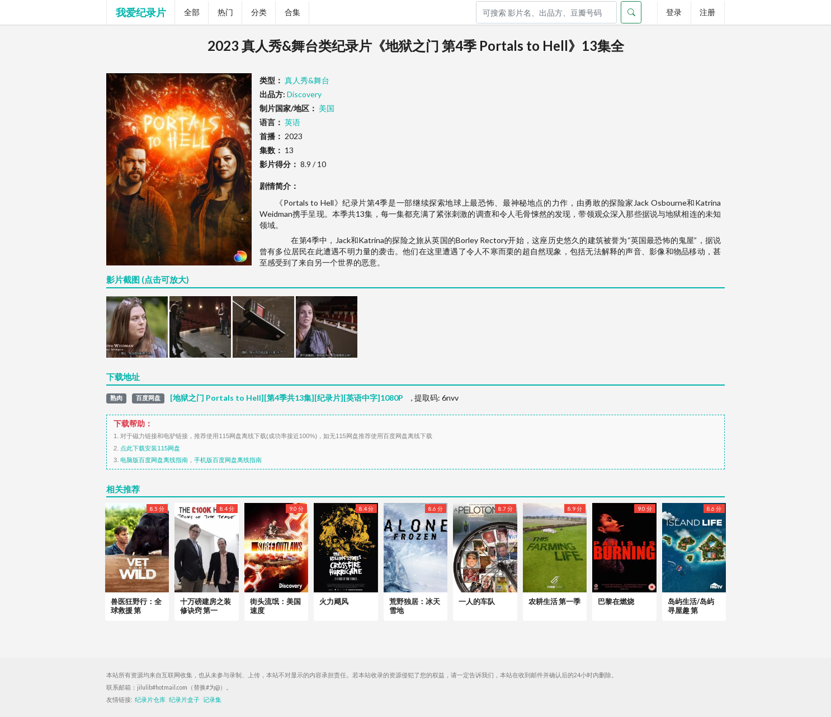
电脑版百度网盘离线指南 (154, 460)
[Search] (546, 12)
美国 (326, 108)
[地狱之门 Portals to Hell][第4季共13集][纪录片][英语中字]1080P (286, 397)
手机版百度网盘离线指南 (228, 460)
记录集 (212, 699)
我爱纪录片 (141, 12)
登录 (674, 12)
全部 (192, 12)
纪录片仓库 (150, 699)
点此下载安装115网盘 (150, 448)
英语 (292, 122)
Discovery (304, 94)
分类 (259, 12)
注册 (707, 12)
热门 (225, 12)
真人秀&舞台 (307, 80)
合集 (292, 12)
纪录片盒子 (184, 699)
